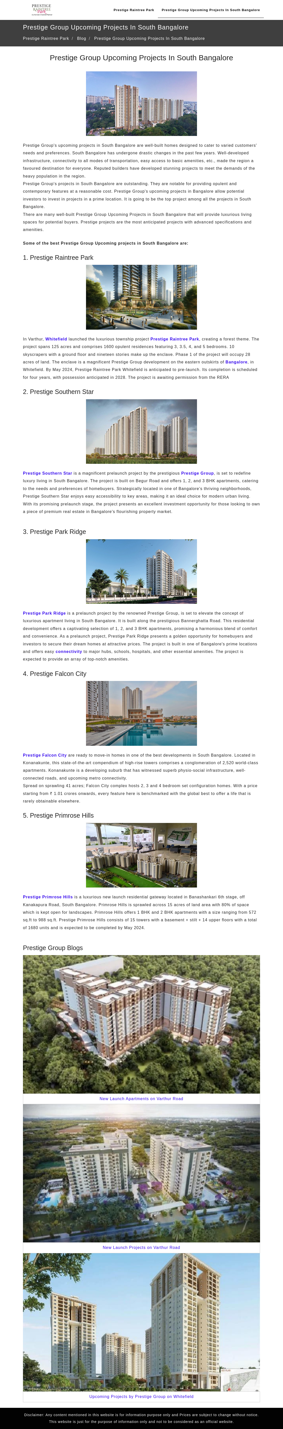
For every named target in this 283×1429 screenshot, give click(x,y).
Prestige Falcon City (45, 755)
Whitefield (56, 339)
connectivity (69, 651)
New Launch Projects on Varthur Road (141, 1247)
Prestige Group (197, 473)
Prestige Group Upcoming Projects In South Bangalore (211, 10)
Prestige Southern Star (47, 473)
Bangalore (236, 362)
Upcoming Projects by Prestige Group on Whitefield (141, 1396)
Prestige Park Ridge (44, 613)
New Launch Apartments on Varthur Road (141, 1099)
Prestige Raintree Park (134, 10)
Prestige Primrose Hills (48, 897)
